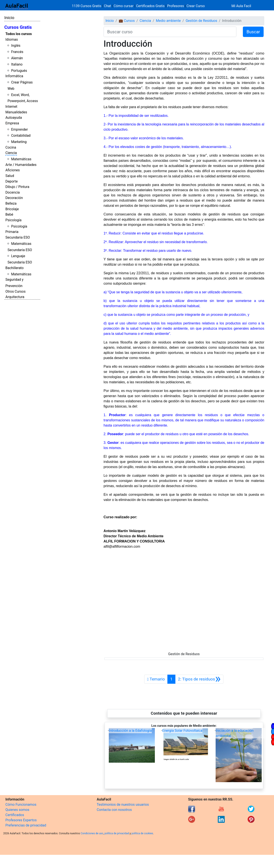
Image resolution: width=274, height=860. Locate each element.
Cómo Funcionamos (20, 804)
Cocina (10, 147)
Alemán (17, 58)
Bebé (9, 214)
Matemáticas (21, 159)
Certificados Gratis (150, 6)
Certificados (14, 815)
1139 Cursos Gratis (87, 6)
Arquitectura (14, 297)
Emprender (19, 129)
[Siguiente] (199, 679)
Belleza (10, 203)
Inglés (15, 45)
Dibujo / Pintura (17, 187)
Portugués (19, 71)
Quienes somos (17, 810)
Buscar (253, 31)
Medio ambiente (168, 21)
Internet (11, 106)
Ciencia (11, 153)
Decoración (14, 198)
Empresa (12, 123)
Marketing (18, 142)
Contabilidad (20, 135)
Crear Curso (196, 6)
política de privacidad (116, 833)
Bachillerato (14, 268)
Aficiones (12, 170)
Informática (14, 76)
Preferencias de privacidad (25, 825)
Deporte (11, 181)
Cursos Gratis (18, 27)
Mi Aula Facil (241, 6)
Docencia (12, 192)
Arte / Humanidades (21, 165)
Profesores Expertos (21, 820)
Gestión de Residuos (201, 21)
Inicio (9, 17)
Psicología (13, 220)
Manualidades (16, 112)
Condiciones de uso (92, 833)
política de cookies (142, 833)
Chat (107, 6)
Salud (9, 176)
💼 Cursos (127, 21)
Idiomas (11, 39)
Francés (17, 52)
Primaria (11, 232)
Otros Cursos (15, 291)
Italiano (16, 64)
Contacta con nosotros (114, 810)
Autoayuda (13, 118)
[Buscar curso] (170, 32)
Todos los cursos (18, 34)
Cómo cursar (123, 6)
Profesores (175, 6)
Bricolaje (12, 209)
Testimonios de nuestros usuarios (123, 804)
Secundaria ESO (17, 237)
